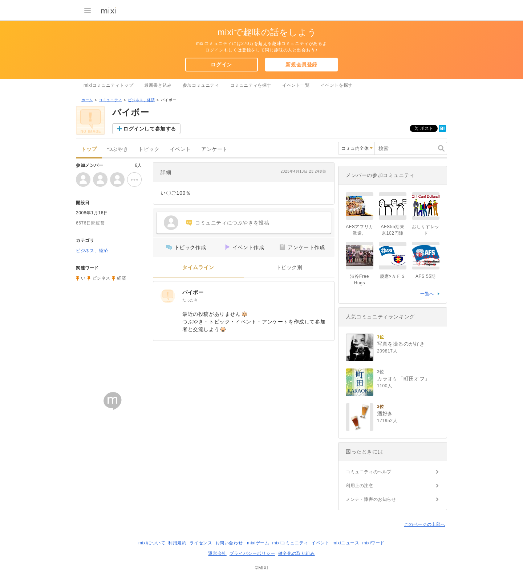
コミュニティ (110, 100)
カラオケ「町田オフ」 (403, 379)
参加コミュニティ (201, 85)
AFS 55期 (425, 276)
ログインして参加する (149, 129)
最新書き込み (158, 85)
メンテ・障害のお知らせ (371, 499)
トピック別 (289, 267)
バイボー (192, 292)
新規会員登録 (301, 64)
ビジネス (101, 278)
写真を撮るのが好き (401, 344)
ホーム (87, 100)
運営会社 (217, 553)
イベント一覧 (296, 85)
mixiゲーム (258, 542)
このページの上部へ (424, 524)
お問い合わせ (229, 542)
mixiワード (373, 542)
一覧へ (427, 293)
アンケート (214, 149)
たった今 (190, 300)
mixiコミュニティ (290, 542)
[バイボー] (168, 296)
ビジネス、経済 (141, 100)
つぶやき (117, 149)
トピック (148, 149)
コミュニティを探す (250, 85)
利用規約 (177, 542)
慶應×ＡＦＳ (393, 276)
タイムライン (198, 267)
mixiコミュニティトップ (108, 85)
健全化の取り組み (296, 553)
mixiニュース (345, 542)
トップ (89, 149)
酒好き (385, 413)
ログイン (221, 64)
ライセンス (201, 542)
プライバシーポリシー (252, 553)
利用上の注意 (359, 485)
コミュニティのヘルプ (369, 471)
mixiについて (151, 542)
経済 (121, 278)
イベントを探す (337, 85)
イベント (180, 149)
